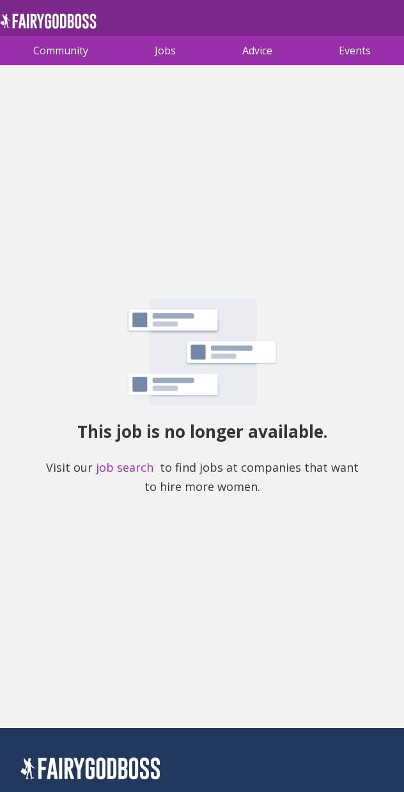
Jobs (165, 50)
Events (355, 50)
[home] (48, 24)
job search (124, 467)
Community (60, 50)
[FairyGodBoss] (90, 770)
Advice (257, 50)
